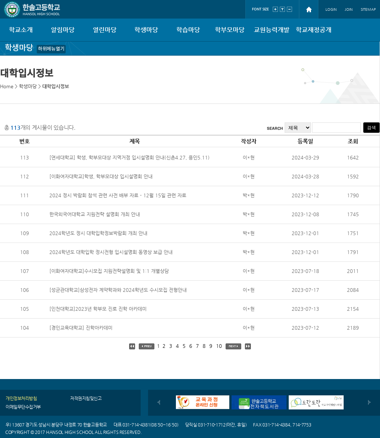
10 (219, 346)
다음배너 (369, 402)
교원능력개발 (271, 29)
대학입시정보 (55, 86)
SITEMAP (368, 9)
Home (6, 86)
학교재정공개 (313, 29)
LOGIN (331, 9)
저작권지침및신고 (85, 398)
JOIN (349, 9)
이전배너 (158, 402)
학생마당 (146, 29)
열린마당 (105, 29)
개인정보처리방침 (21, 398)
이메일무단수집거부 (23, 406)
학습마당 (188, 29)
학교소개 (21, 29)
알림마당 (63, 29)
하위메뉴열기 (51, 49)
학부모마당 (230, 29)
